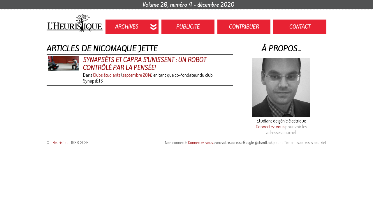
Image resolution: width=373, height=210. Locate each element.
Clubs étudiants (106, 75)
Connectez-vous (270, 127)
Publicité (188, 26)
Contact (299, 26)
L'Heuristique (60, 142)
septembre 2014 (137, 75)
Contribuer (244, 26)
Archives (126, 26)
